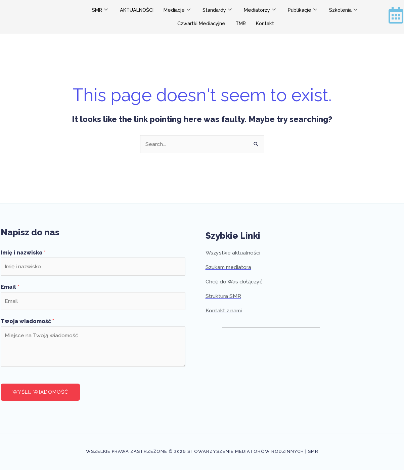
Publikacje (304, 10)
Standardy (218, 10)
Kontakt (265, 24)
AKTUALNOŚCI (136, 10)
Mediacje (177, 10)
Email (10, 287)
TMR (240, 24)
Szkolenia (346, 10)
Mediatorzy (261, 10)
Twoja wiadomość (27, 322)
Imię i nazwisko (23, 252)
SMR (97, 10)
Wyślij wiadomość (40, 393)
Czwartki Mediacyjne (200, 24)
